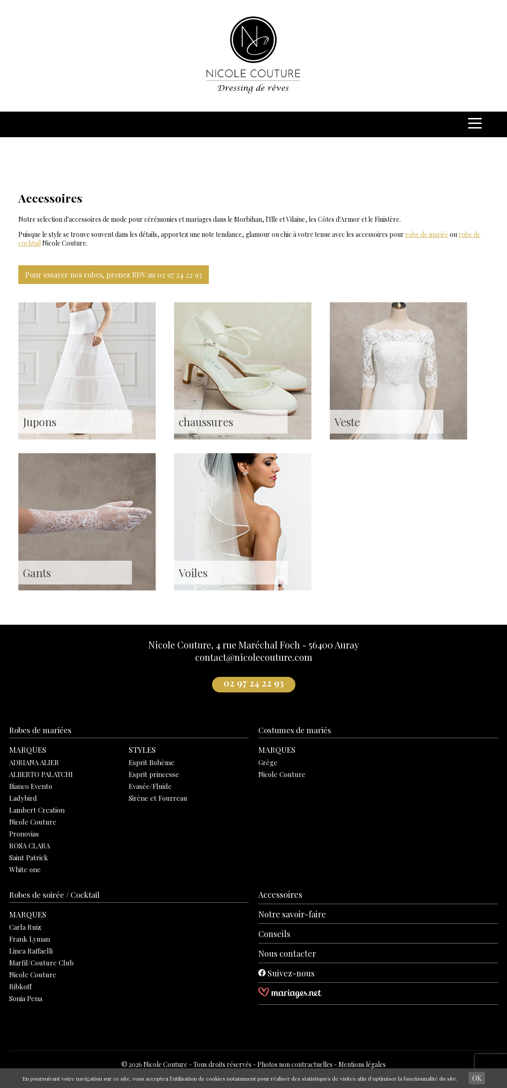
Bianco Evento (30, 786)
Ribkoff (20, 986)
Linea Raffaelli (31, 950)
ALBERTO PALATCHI (41, 774)
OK (476, 1078)
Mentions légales (362, 1064)
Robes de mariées (40, 730)
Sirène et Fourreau (158, 798)
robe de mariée (426, 234)
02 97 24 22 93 (254, 683)
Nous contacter (287, 953)
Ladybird (23, 798)
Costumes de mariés (294, 730)
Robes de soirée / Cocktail (54, 895)
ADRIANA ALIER (34, 762)
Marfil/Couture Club (41, 962)
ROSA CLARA (29, 845)
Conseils (274, 933)
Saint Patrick (28, 857)
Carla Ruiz (25, 927)
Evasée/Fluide (150, 786)
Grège (268, 762)
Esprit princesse (154, 774)
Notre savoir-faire (292, 914)
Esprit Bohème (151, 762)
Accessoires (280, 894)
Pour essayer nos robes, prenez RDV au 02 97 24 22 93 (113, 274)
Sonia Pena (25, 998)
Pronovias (24, 833)
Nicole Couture (32, 821)
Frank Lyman (29, 938)
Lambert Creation (37, 810)
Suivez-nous (286, 973)
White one (25, 869)
